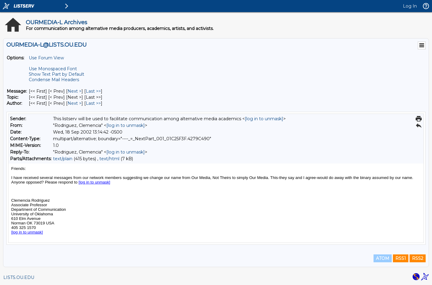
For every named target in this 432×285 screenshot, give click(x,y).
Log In (410, 6)
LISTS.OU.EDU (18, 277)
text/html (109, 158)
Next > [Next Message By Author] (74, 103)
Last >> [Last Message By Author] (93, 103)
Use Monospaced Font (53, 68)
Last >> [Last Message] (93, 91)
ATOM (382, 258)
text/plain (62, 158)
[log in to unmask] (264, 118)
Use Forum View (46, 58)
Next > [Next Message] (74, 91)
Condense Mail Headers (54, 79)
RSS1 (400, 258)
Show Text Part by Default (56, 74)
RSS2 (417, 258)
